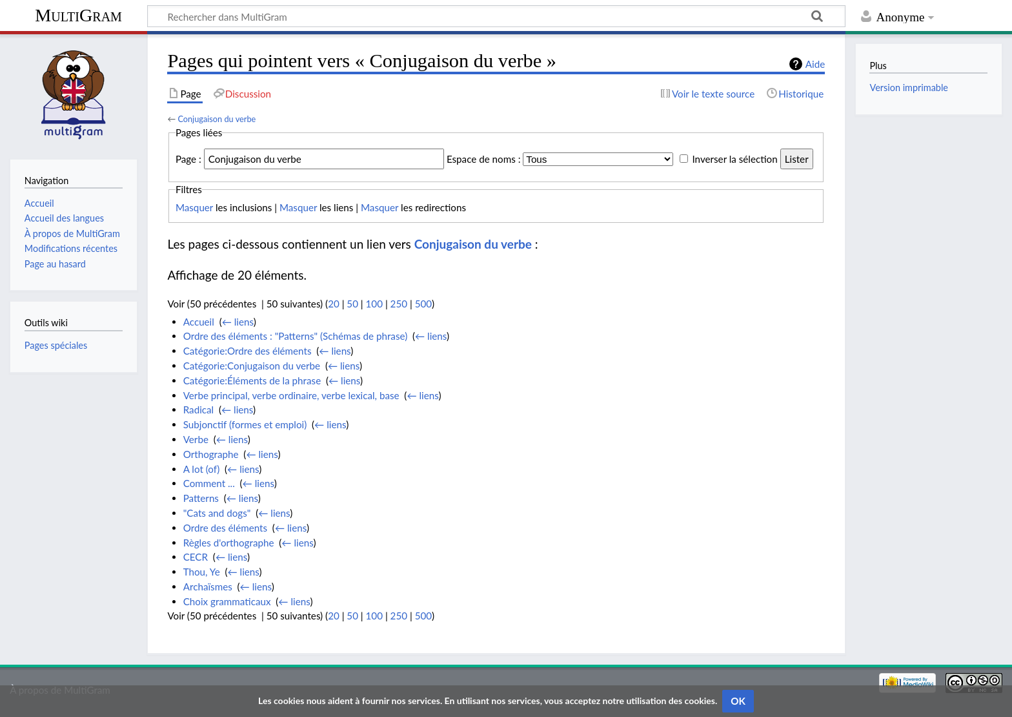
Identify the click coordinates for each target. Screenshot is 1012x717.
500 (423, 303)
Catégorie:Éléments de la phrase (252, 380)
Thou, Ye (201, 571)
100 (374, 303)
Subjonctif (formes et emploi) (245, 424)
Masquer (194, 207)
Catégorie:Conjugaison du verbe (251, 365)
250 (398, 303)
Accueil (198, 321)
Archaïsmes (207, 586)
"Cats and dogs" (217, 513)
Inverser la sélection (734, 159)
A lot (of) (201, 469)
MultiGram (78, 15)
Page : (188, 159)
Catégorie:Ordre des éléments (247, 351)
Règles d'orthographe (228, 542)
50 (352, 303)
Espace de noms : (484, 159)
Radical (198, 409)
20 (333, 303)
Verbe (195, 439)
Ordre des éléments (225, 528)
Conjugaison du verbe (216, 119)
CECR (195, 557)
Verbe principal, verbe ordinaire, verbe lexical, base (291, 395)
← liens (238, 321)
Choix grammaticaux (227, 601)
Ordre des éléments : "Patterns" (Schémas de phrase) (295, 336)
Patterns (201, 498)
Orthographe (211, 454)
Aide (815, 64)
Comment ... (209, 483)
